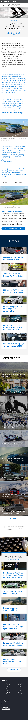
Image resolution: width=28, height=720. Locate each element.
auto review (16, 528)
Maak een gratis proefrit (13, 228)
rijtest (22, 526)
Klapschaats (18, 526)
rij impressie (10, 528)
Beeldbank (3, 703)
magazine (22, 528)
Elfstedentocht (10, 526)
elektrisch (9, 529)
